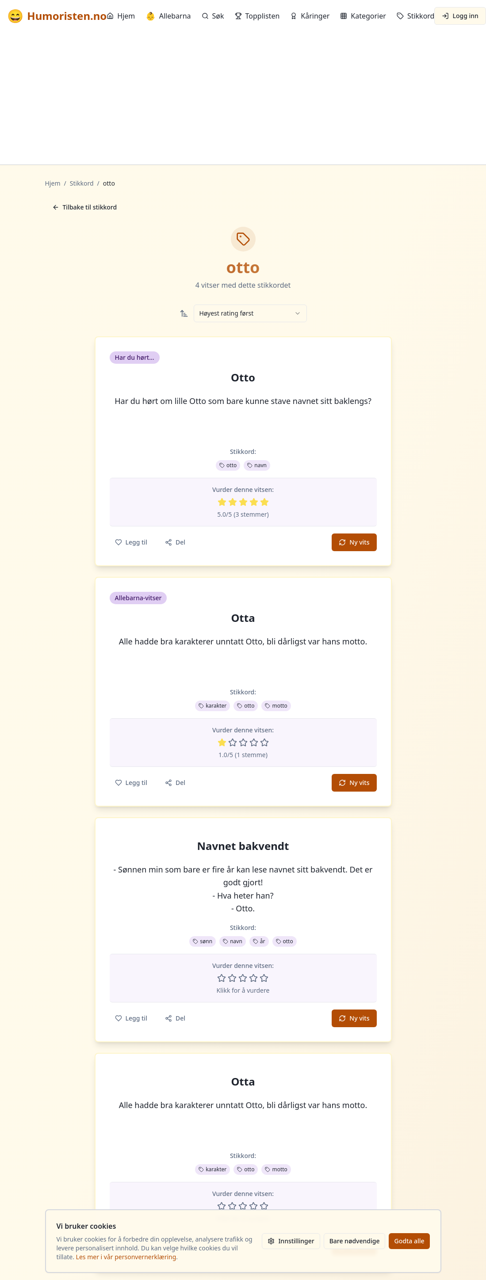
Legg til (131, 542)
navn (257, 465)
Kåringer (309, 16)
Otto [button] (243, 377)
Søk (213, 16)
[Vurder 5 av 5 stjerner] (264, 502)
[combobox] (250, 313)
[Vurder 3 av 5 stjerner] (243, 502)
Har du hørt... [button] (134, 357)
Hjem (121, 16)
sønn (202, 941)
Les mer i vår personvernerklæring (126, 1257)
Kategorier (363, 16)
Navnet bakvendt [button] (243, 846)
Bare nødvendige (354, 1241)
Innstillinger (291, 1241)
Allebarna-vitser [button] (138, 598)
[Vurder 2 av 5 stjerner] (232, 502)
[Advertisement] (243, 98)
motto (276, 705)
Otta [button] (243, 618)
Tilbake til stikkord (84, 207)
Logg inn (460, 15)
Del (175, 542)
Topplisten (257, 16)
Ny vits (354, 542)
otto (228, 465)
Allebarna (168, 16)
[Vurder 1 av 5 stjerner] (222, 502)
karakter (212, 705)
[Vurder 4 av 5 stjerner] (254, 502)
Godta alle (409, 1241)
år (259, 941)
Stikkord (416, 16)
